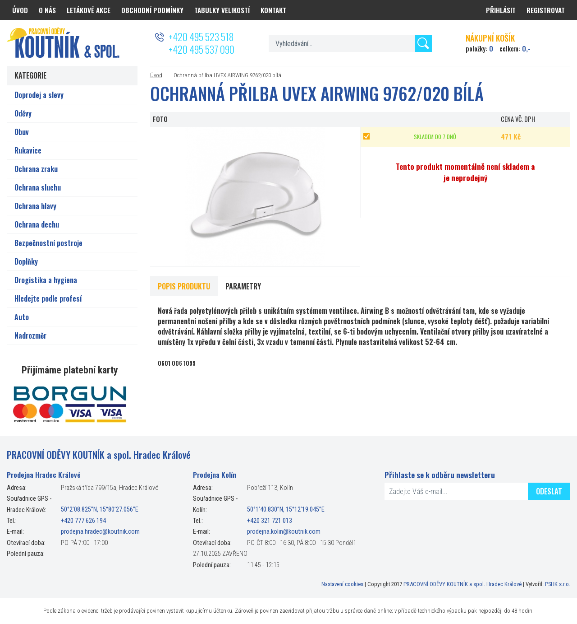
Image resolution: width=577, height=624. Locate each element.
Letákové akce (88, 10)
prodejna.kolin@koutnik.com (284, 532)
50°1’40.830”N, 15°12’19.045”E (286, 510)
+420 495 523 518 (201, 36)
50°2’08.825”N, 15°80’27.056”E (99, 510)
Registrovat (546, 10)
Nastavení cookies (342, 584)
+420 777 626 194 (83, 521)
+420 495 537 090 (201, 49)
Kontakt (273, 10)
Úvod (156, 75)
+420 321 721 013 (269, 521)
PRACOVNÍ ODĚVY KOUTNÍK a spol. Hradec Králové (462, 584)
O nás (47, 10)
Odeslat (549, 491)
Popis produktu (184, 286)
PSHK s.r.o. (557, 584)
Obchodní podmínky (152, 10)
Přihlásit (501, 10)
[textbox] (350, 43)
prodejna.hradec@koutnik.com (100, 532)
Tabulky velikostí (222, 10)
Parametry (243, 286)
